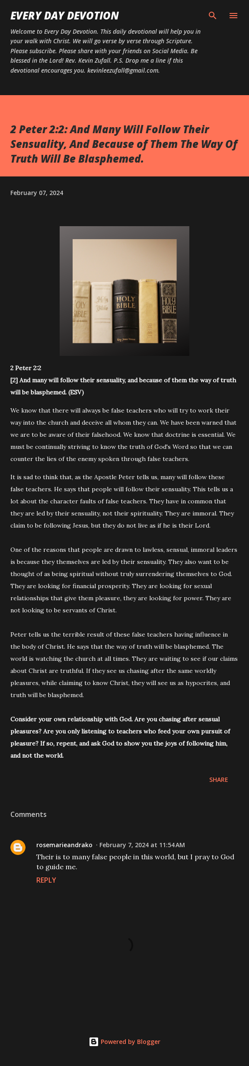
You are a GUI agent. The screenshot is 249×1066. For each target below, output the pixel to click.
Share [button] (218, 779)
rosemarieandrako (64, 845)
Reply (46, 880)
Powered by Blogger (124, 1041)
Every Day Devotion (64, 15)
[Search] (213, 15)
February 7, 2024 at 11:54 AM (142, 845)
